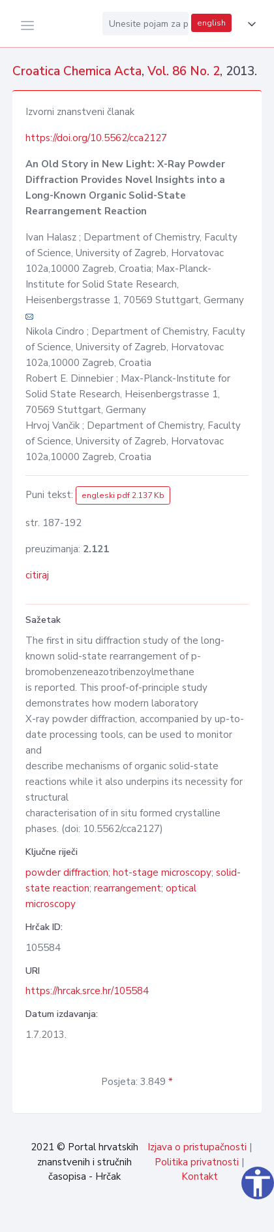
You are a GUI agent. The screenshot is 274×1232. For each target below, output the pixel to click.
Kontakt (199, 1176)
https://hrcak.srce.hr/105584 (87, 990)
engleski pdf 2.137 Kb (123, 495)
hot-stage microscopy (162, 872)
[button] (249, 24)
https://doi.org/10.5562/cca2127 (96, 137)
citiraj (37, 575)
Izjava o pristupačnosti (197, 1147)
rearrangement (127, 888)
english (211, 23)
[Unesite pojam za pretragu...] (145, 23)
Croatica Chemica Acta (77, 71)
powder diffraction (66, 872)
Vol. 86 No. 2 (183, 71)
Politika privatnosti (197, 1162)
